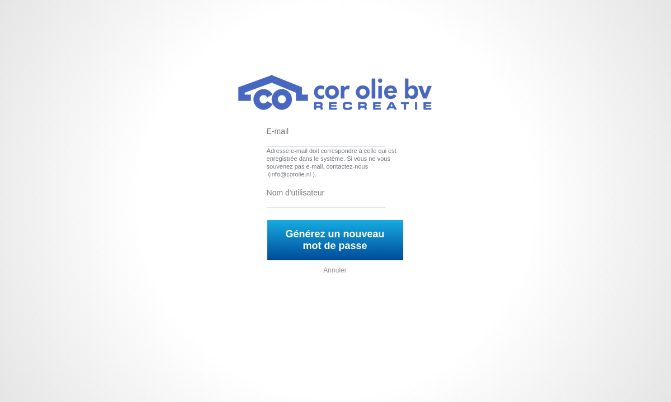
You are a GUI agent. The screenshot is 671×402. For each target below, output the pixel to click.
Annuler (334, 270)
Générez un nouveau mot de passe (335, 239)
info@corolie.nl (290, 174)
